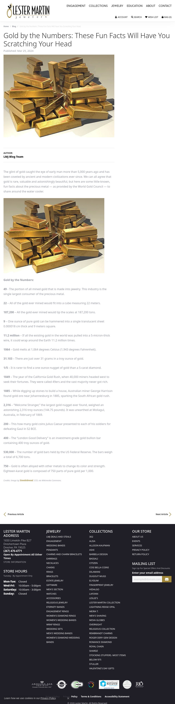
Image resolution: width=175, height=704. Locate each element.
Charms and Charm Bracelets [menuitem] (64, 554)
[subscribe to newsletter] (166, 579)
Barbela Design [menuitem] (98, 554)
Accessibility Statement (117, 696)
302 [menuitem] (91, 536)
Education (135, 6)
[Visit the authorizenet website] (61, 684)
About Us (137, 536)
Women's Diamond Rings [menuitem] (61, 615)
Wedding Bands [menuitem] (55, 545)
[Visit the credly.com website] (127, 684)
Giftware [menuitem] (51, 585)
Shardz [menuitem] (93, 650)
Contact (165, 6)
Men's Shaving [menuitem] (97, 615)
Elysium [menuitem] (94, 580)
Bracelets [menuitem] (52, 576)
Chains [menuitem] (50, 567)
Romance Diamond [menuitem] (100, 642)
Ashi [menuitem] (91, 549)
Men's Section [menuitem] (54, 589)
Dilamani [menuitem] (94, 571)
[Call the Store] (13, 551)
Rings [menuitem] (49, 571)
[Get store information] (15, 562)
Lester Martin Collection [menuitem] (104, 602)
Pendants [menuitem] (52, 549)
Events (136, 541)
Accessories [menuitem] (53, 598)
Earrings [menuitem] (51, 558)
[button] (121, 17)
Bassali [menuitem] (93, 558)
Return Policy (140, 554)
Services (137, 545)
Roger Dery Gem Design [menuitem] (103, 637)
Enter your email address (147, 572)
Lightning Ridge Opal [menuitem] (102, 606)
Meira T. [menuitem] (93, 611)
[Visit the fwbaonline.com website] (77, 684)
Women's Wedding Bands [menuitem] (61, 620)
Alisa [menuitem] (92, 541)
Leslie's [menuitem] (93, 598)
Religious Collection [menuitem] (102, 628)
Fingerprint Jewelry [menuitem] (101, 585)
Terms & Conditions (91, 696)
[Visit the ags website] (42, 684)
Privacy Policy (140, 549)
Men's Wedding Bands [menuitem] (59, 633)
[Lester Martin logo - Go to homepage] (28, 11)
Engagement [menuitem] (54, 541)
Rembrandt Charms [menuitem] (101, 633)
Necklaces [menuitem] (52, 563)
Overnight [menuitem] (95, 624)
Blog (14, 26)
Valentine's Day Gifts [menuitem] (101, 668)
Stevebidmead (26, 480)
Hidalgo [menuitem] (94, 589)
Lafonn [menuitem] (93, 593)
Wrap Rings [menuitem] (53, 624)
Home (6, 26)
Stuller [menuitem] (93, 664)
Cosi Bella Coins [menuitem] (99, 567)
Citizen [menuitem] (93, 563)
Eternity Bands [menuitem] (55, 606)
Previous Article (16, 514)
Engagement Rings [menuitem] (57, 611)
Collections (98, 6)
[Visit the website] (91, 684)
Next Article (162, 514)
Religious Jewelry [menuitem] (57, 602)
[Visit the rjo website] (139, 684)
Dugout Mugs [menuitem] (97, 576)
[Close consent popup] (68, 698)
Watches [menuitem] (51, 593)
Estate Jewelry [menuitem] (54, 580)
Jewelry (117, 6)
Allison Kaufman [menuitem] (99, 545)
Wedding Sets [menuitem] (54, 628)
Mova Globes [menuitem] (97, 620)
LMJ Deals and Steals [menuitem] (58, 536)
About (150, 6)
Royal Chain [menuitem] (96, 646)
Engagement (76, 6)
